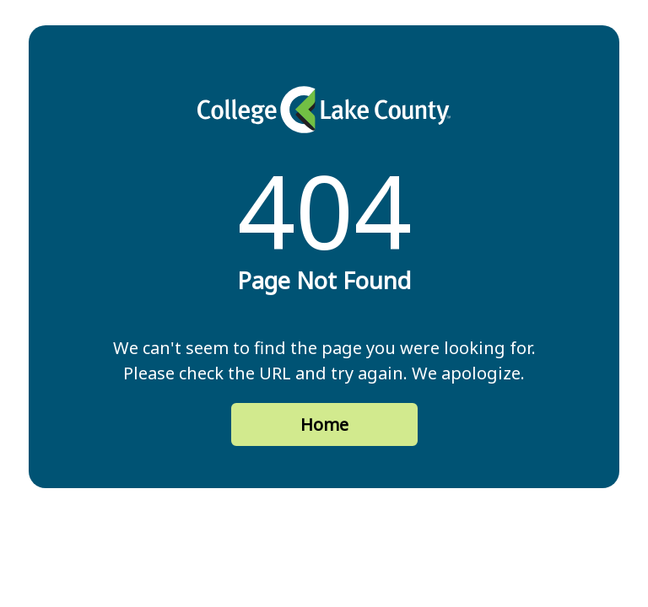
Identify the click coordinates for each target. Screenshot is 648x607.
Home (324, 424)
